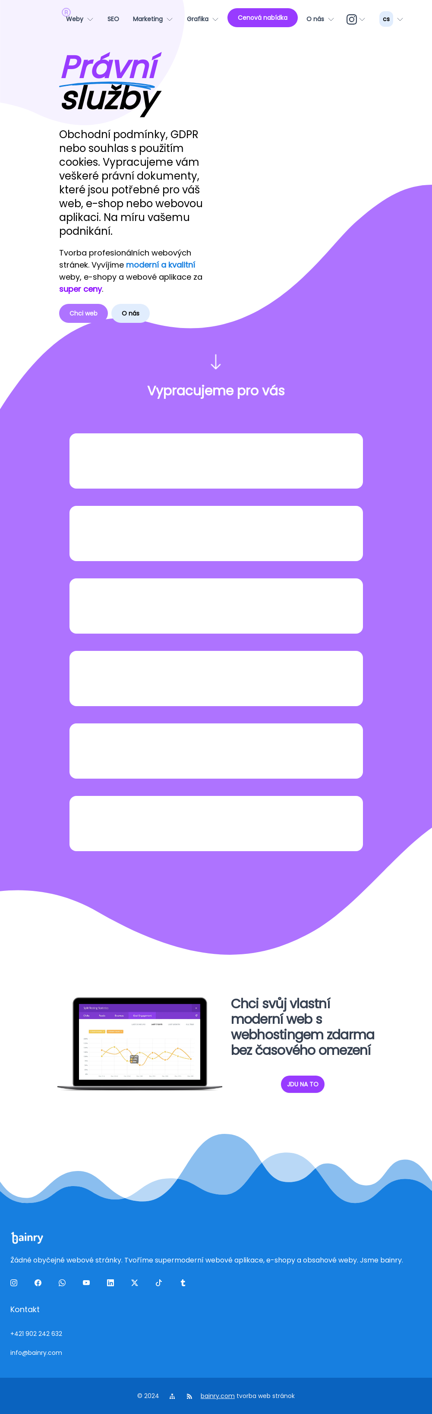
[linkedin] (112, 1284)
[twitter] (136, 1284)
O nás (130, 313)
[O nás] (320, 19)
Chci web (83, 313)
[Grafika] (203, 19)
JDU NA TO (302, 1084)
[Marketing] (153, 19)
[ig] (357, 19)
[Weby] (80, 19)
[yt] (88, 1284)
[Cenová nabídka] (262, 17)
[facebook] (40, 1284)
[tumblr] (185, 1284)
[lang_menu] (391, 19)
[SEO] (113, 19)
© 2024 (149, 1396)
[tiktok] (160, 1284)
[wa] (64, 1284)
